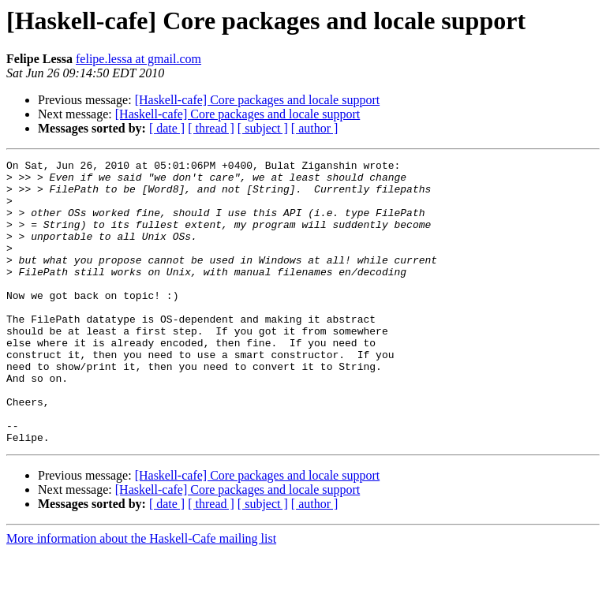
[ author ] (315, 128)
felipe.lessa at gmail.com (138, 58)
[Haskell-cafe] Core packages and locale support (257, 99)
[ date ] (167, 128)
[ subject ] (263, 128)
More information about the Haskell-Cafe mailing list (141, 595)
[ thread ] (211, 128)
